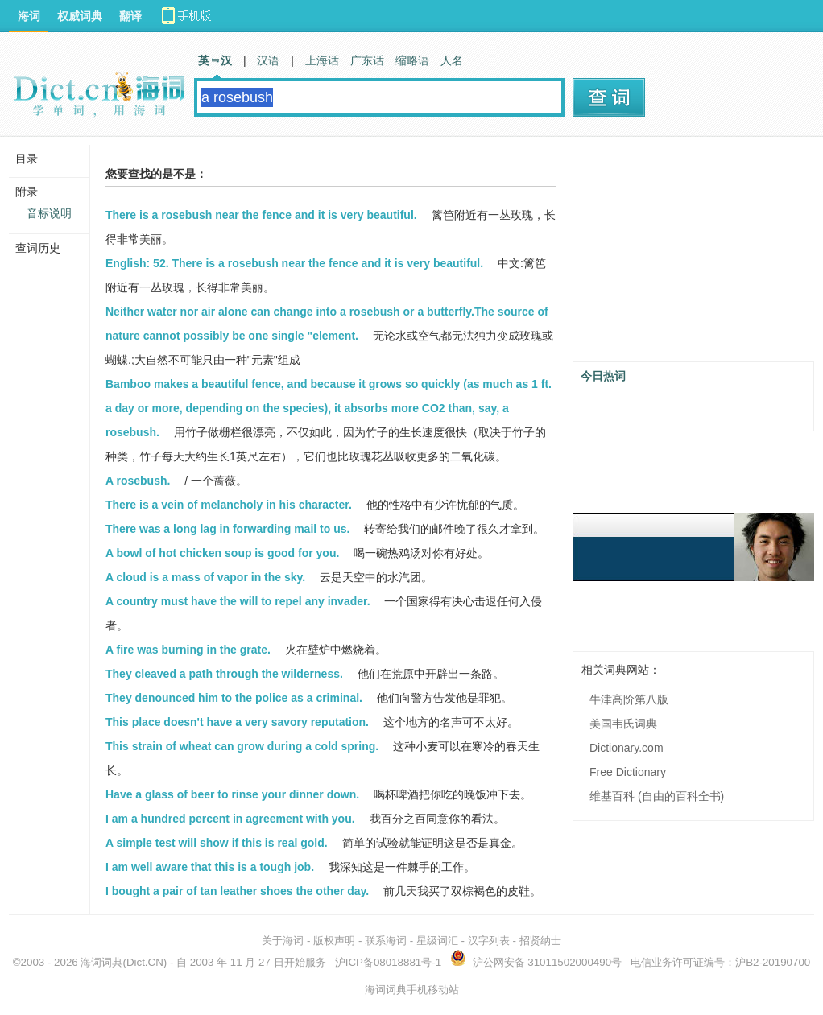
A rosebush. (137, 480)
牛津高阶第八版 (628, 699)
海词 (29, 16)
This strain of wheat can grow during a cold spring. (241, 746)
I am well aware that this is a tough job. (209, 866)
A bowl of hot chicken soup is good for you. (222, 553)
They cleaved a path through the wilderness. (224, 673)
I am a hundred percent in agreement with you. (230, 818)
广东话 (367, 60)
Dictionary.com (626, 747)
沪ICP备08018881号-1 (388, 962)
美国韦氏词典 (623, 723)
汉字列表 (489, 941)
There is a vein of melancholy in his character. (228, 504)
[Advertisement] (693, 255)
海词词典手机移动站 (412, 990)
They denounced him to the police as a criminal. (233, 697)
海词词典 (101, 962)
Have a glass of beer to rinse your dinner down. (232, 794)
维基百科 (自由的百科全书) (656, 796)
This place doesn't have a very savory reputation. (237, 722)
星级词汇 (437, 941)
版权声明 (334, 941)
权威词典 (79, 16)
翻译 (130, 16)
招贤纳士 (540, 941)
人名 (451, 60)
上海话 (322, 60)
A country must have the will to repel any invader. (237, 601)
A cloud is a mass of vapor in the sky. (205, 577)
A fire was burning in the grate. (188, 649)
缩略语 (412, 60)
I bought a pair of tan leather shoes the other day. (237, 891)
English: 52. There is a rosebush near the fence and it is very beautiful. (294, 263)
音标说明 (49, 213)
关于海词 (283, 941)
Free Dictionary (627, 771)
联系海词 (386, 941)
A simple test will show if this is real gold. (216, 842)
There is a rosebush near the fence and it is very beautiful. (261, 214)
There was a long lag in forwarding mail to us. (227, 528)
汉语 (268, 60)
